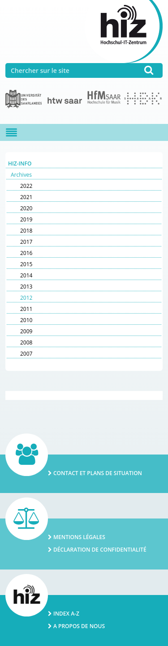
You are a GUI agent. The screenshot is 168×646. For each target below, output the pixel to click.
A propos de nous (79, 626)
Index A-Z (66, 613)
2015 (26, 264)
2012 (26, 298)
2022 (26, 186)
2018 (26, 230)
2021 (26, 197)
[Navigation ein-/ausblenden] (11, 132)
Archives (21, 174)
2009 (26, 331)
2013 (26, 286)
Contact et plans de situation (97, 473)
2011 (26, 309)
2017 (26, 242)
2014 (26, 275)
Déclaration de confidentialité (99, 549)
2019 (26, 219)
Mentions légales (79, 537)
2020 (26, 208)
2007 (26, 353)
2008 (26, 342)
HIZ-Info (19, 163)
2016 (26, 253)
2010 (26, 320)
